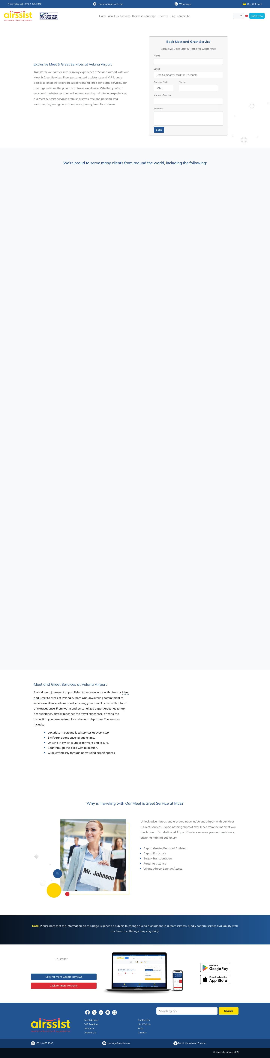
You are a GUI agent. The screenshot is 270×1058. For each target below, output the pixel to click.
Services (125, 16)
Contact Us (183, 16)
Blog (172, 16)
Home (102, 16)
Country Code (161, 82)
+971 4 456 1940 (44, 1043)
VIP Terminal (91, 1024)
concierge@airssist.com (108, 4)
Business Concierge (144, 16)
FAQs (141, 1028)
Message (158, 108)
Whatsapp (183, 4)
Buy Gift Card (252, 3)
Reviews (163, 16)
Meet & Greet (91, 1019)
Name (157, 55)
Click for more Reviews (64, 985)
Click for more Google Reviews (63, 976)
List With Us (144, 1024)
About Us (89, 1028)
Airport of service (163, 95)
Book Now (256, 16)
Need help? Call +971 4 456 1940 (24, 3)
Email (157, 68)
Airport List (90, 1032)
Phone (182, 82)
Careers (142, 1032)
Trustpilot (61, 959)
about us (113, 16)
